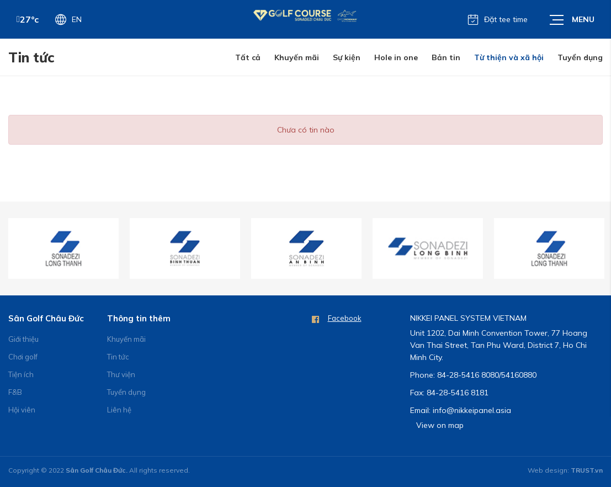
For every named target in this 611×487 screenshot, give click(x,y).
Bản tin (446, 57)
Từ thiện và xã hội (509, 57)
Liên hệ (119, 409)
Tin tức (118, 356)
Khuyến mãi (296, 57)
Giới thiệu (23, 339)
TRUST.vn (587, 470)
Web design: (548, 470)
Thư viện (121, 374)
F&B (15, 392)
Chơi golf (23, 356)
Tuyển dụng (580, 57)
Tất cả (248, 57)
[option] (63, 248)
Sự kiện (346, 57)
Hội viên (21, 409)
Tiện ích (21, 374)
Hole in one (396, 57)
